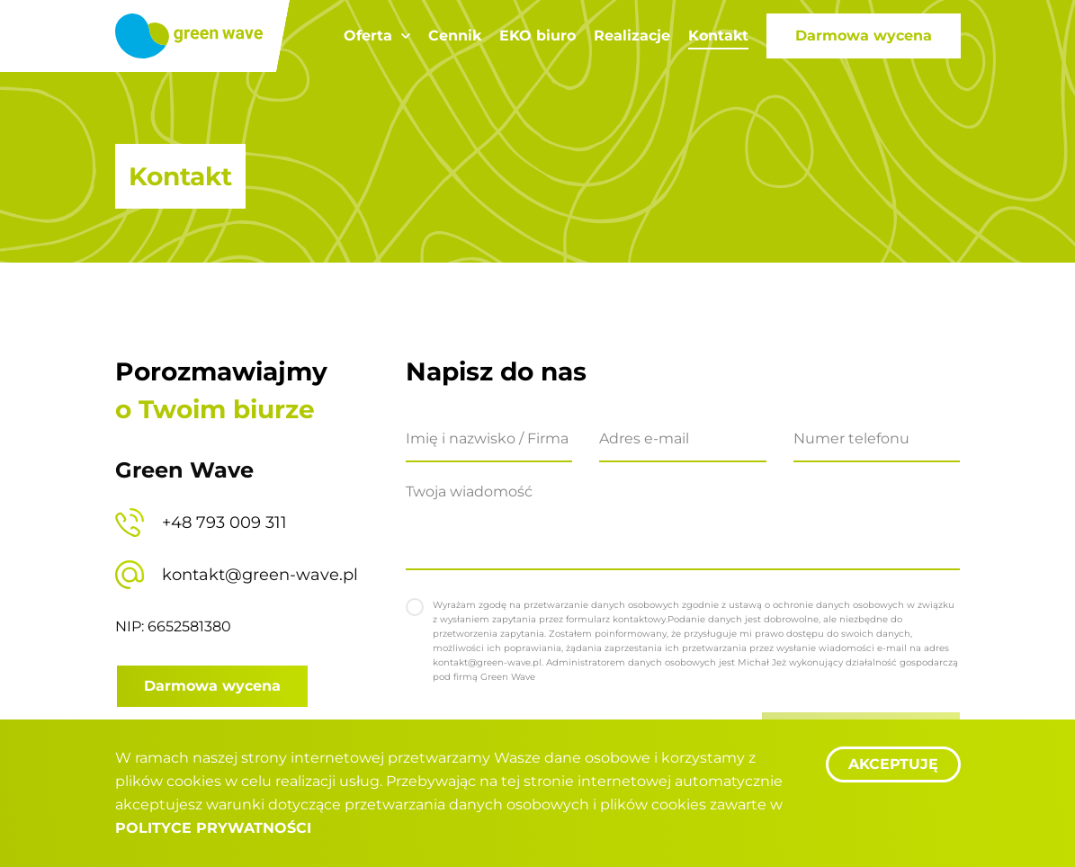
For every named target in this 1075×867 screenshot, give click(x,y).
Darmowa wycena (863, 35)
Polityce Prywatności (213, 827)
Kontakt (718, 35)
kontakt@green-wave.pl (260, 575)
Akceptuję (893, 764)
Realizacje (632, 35)
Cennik (454, 35)
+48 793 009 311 (224, 522)
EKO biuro (537, 35)
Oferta (368, 35)
